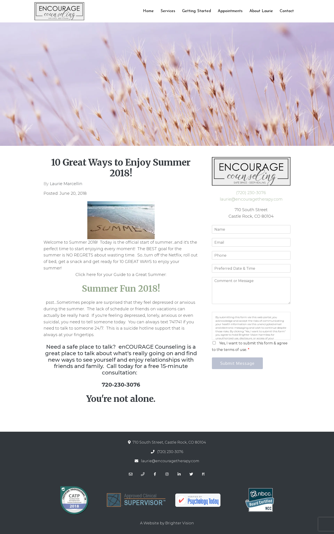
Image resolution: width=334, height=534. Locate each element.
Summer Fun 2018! (121, 288)
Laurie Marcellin (66, 184)
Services (167, 11)
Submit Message (237, 363)
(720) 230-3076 (251, 192)
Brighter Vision (179, 523)
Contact (287, 11)
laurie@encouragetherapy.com (251, 199)
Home (148, 11)
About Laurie (261, 11)
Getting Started (196, 11)
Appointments (230, 11)
